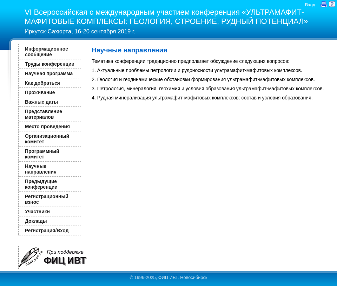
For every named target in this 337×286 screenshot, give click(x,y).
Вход (310, 4)
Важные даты (41, 102)
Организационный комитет (47, 138)
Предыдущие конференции (41, 184)
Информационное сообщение (46, 51)
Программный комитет (42, 154)
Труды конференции (49, 64)
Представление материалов (43, 114)
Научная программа (49, 73)
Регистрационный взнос (46, 199)
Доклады (36, 221)
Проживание (40, 92)
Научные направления (41, 169)
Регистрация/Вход (46, 230)
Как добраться (42, 83)
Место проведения (47, 126)
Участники (37, 211)
